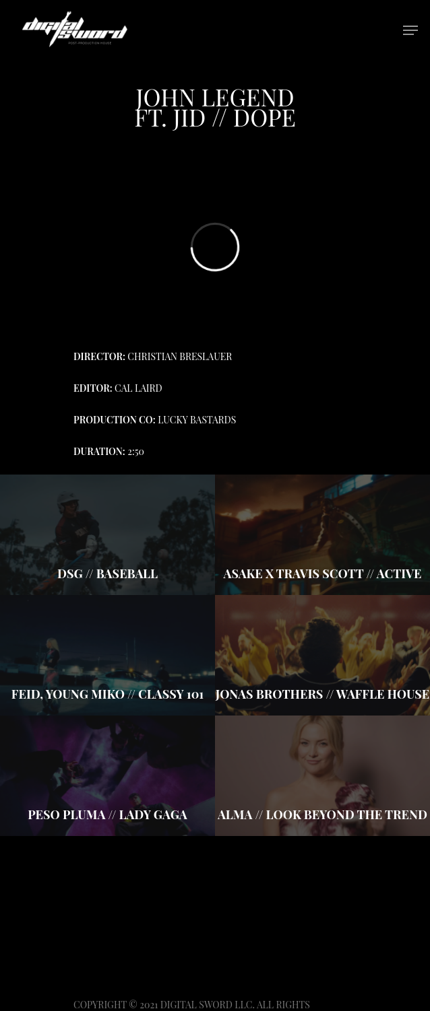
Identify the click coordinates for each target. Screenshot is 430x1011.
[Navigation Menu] (410, 30)
